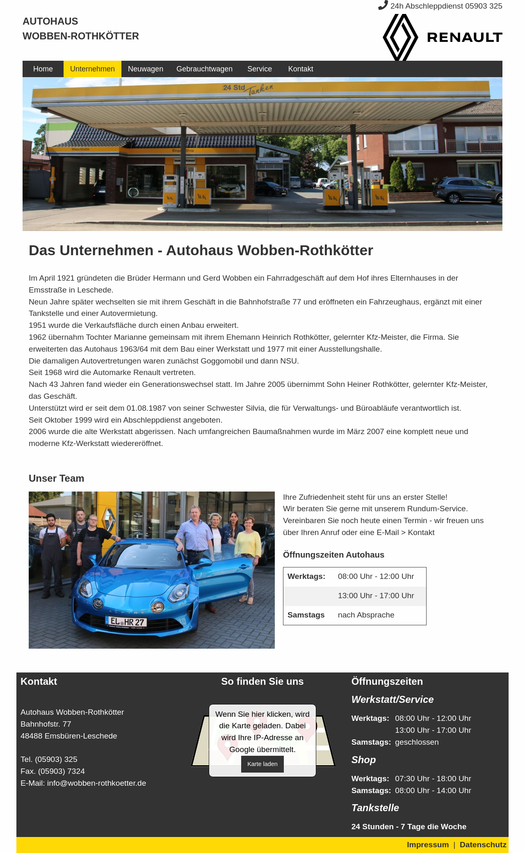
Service (259, 69)
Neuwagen (145, 69)
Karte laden (262, 764)
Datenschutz (483, 844)
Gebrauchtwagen (204, 69)
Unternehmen (92, 69)
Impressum (428, 844)
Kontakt (300, 69)
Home (43, 69)
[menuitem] (43, 69)
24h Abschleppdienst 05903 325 (440, 6)
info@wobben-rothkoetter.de (96, 783)
